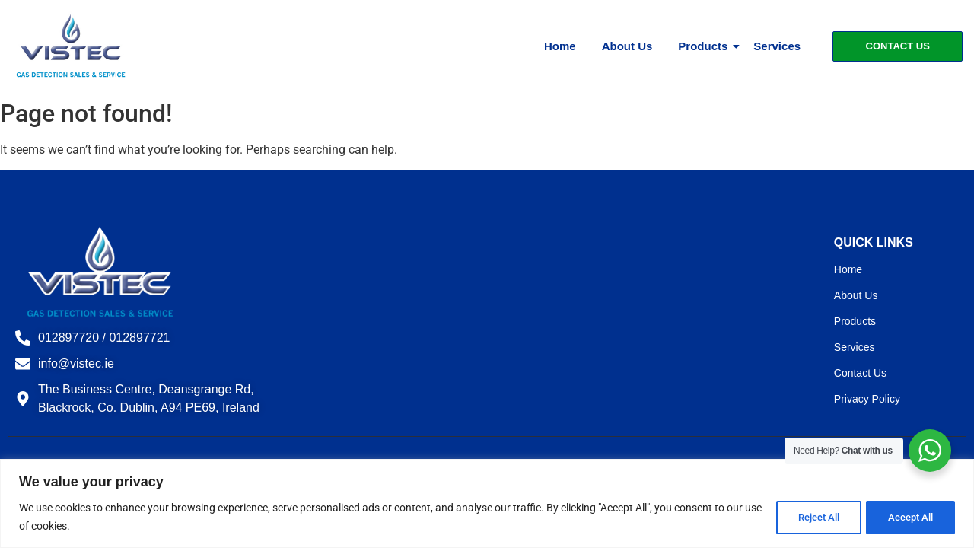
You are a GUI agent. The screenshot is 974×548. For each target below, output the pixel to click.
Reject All (811, 517)
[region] (487, 503)
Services (777, 46)
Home (560, 46)
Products (705, 46)
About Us (627, 46)
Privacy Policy (867, 399)
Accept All (908, 517)
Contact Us (860, 373)
